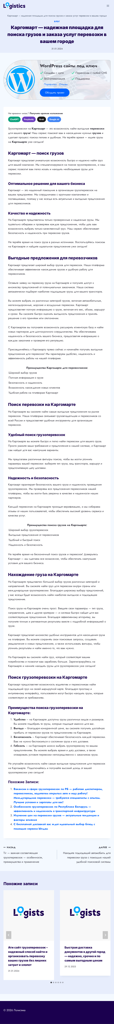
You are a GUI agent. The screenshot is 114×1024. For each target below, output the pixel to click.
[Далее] (105, 935)
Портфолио (50, 84)
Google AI (54, 119)
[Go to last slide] (8, 935)
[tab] (51, 982)
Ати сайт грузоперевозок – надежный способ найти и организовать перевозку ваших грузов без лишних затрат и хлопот (28, 956)
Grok (41, 119)
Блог (57, 21)
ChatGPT (14, 119)
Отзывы (63, 84)
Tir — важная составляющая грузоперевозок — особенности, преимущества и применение (28, 854)
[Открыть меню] (108, 5)
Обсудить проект (54, 92)
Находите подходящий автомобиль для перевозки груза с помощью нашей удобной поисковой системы (85, 854)
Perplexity (29, 119)
